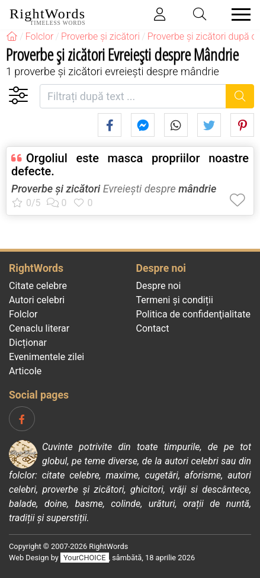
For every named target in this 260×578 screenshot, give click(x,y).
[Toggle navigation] (237, 14)
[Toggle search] (200, 14)
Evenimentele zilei (46, 356)
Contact (152, 328)
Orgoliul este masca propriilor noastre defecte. (130, 165)
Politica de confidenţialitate (193, 314)
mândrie (197, 188)
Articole (25, 371)
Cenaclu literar (39, 328)
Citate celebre (38, 285)
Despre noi (158, 285)
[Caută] (240, 96)
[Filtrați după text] (133, 96)
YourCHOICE (84, 557)
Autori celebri (37, 300)
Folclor (23, 314)
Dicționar (28, 342)
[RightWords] (12, 36)
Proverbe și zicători (55, 188)
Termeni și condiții (174, 300)
